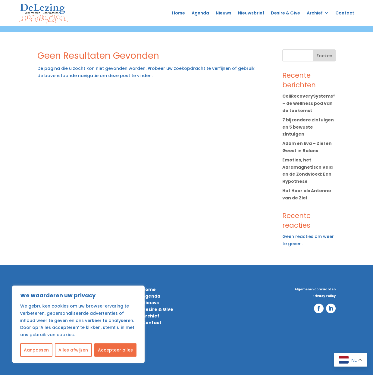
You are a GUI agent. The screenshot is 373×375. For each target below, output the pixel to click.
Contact (344, 13)
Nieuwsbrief (251, 13)
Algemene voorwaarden (315, 289)
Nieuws (223, 13)
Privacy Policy (324, 296)
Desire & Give (285, 13)
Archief (315, 13)
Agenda (200, 13)
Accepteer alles (115, 350)
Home (178, 13)
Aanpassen (36, 350)
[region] (78, 324)
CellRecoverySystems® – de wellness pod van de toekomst (308, 103)
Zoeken (324, 56)
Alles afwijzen (73, 350)
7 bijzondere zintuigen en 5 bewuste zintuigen (308, 127)
